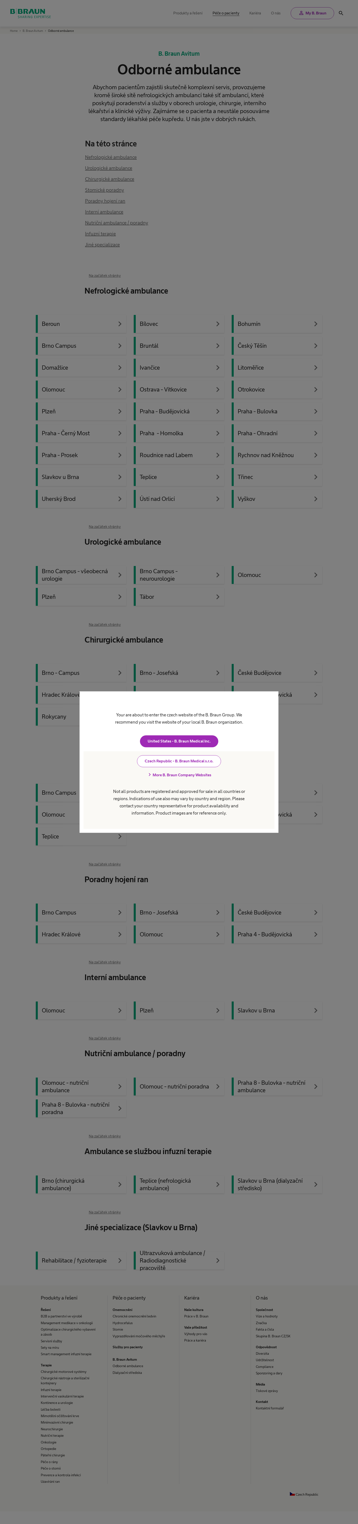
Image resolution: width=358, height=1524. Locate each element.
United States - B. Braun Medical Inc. (179, 741)
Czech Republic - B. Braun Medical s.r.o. (179, 761)
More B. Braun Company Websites (179, 775)
